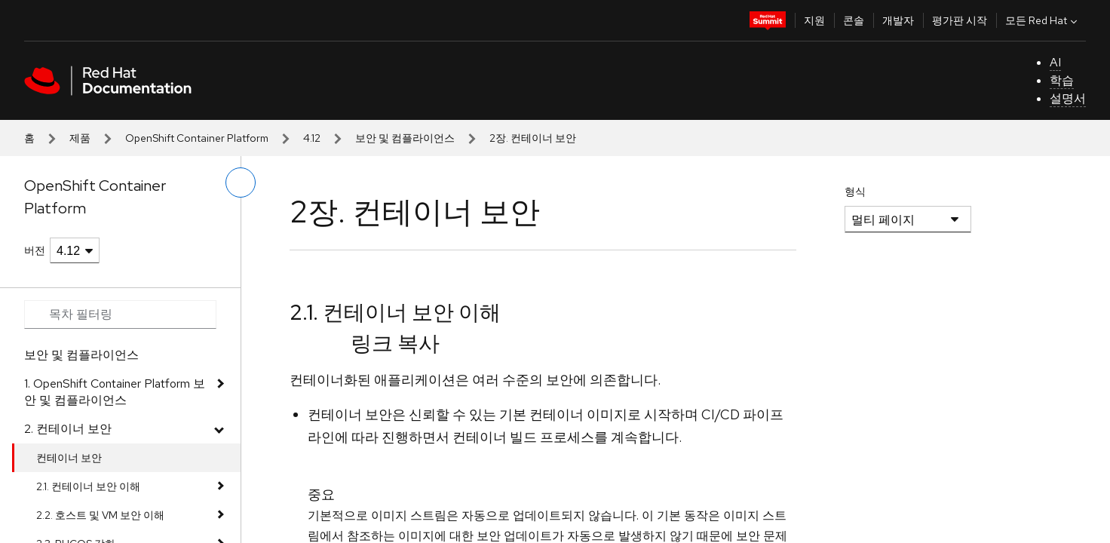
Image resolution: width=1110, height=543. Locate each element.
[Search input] (120, 314)
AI (1055, 62)
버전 (34, 250)
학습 (1062, 80)
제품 (79, 138)
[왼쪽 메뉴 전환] (240, 182)
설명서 (1068, 98)
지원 (814, 20)
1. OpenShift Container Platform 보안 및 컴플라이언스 (114, 392)
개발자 (898, 20)
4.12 (311, 138)
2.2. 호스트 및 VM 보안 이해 (100, 515)
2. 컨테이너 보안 (68, 429)
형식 (855, 191)
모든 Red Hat (1043, 20)
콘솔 (853, 20)
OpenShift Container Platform (196, 138)
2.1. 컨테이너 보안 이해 (88, 486)
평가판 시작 (959, 20)
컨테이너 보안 (69, 458)
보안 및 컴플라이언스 (405, 138)
